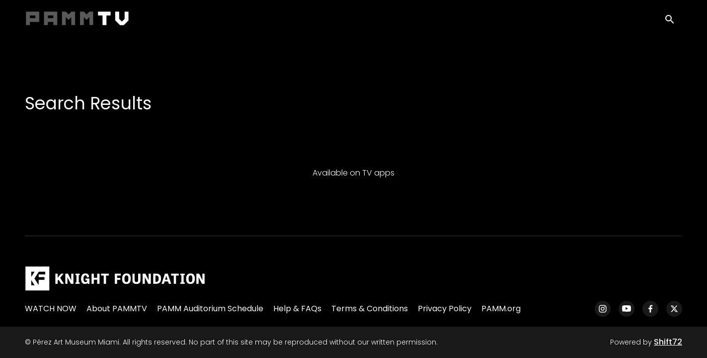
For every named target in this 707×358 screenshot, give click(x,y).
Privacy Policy (444, 308)
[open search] (673, 20)
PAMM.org (501, 308)
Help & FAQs (297, 308)
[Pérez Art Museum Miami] (115, 278)
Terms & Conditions (369, 308)
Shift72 (668, 342)
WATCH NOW (51, 308)
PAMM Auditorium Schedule (210, 308)
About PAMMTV (116, 308)
